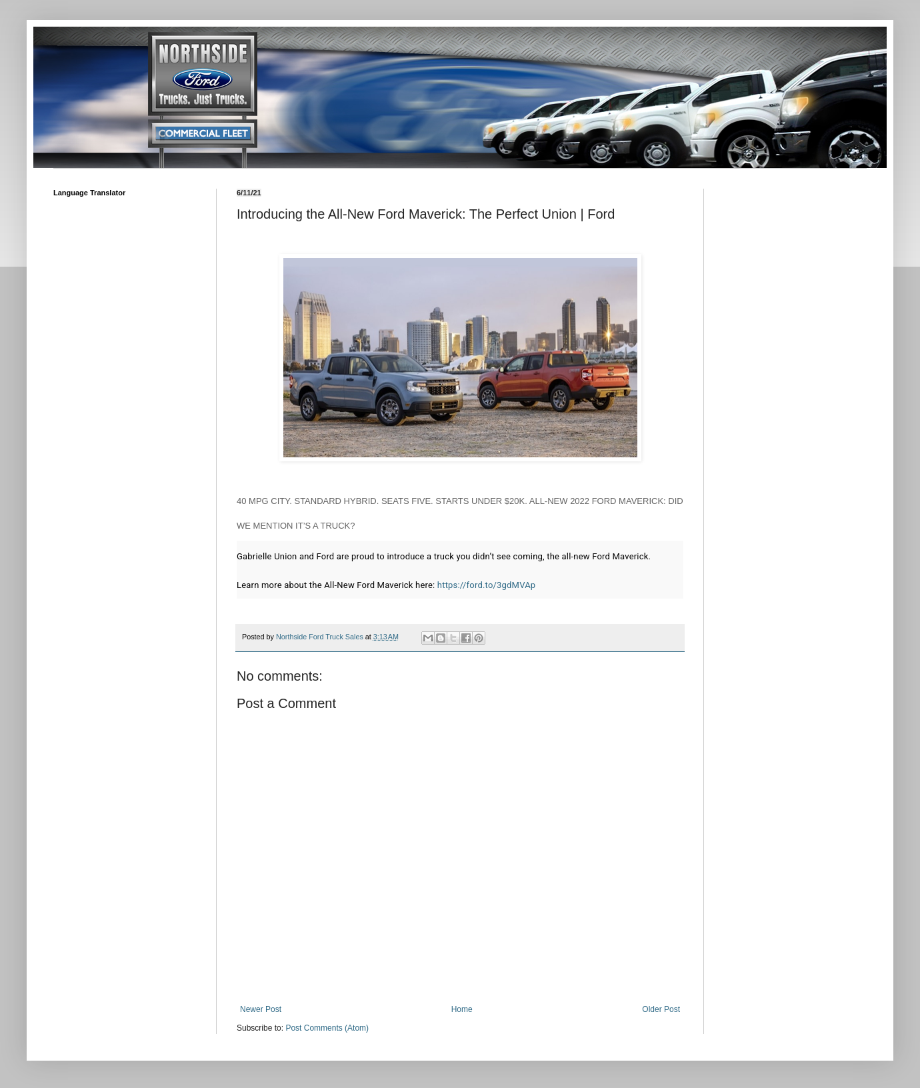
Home (462, 1009)
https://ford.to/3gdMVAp (486, 585)
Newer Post (260, 1009)
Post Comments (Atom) (327, 1028)
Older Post (661, 1009)
